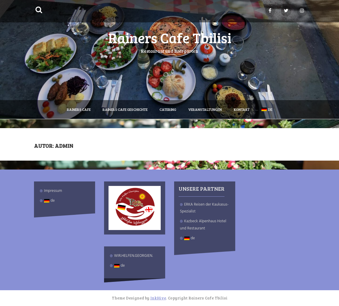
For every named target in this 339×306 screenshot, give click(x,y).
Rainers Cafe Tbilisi (169, 37)
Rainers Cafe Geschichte (125, 109)
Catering (168, 109)
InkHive (158, 298)
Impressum (53, 191)
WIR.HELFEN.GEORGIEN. (133, 256)
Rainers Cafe (79, 109)
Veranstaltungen (205, 109)
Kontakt (242, 109)
